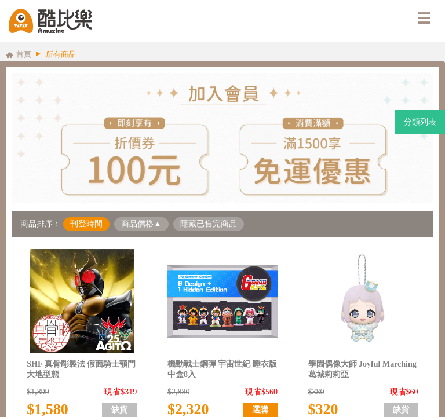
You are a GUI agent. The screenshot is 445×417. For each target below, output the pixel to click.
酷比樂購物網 (50, 21)
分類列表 (420, 122)
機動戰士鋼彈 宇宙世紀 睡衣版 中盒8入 (222, 369)
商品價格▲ (141, 224)
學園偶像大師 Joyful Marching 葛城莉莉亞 (362, 369)
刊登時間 (86, 224)
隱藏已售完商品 (208, 224)
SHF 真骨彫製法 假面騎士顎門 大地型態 (81, 369)
